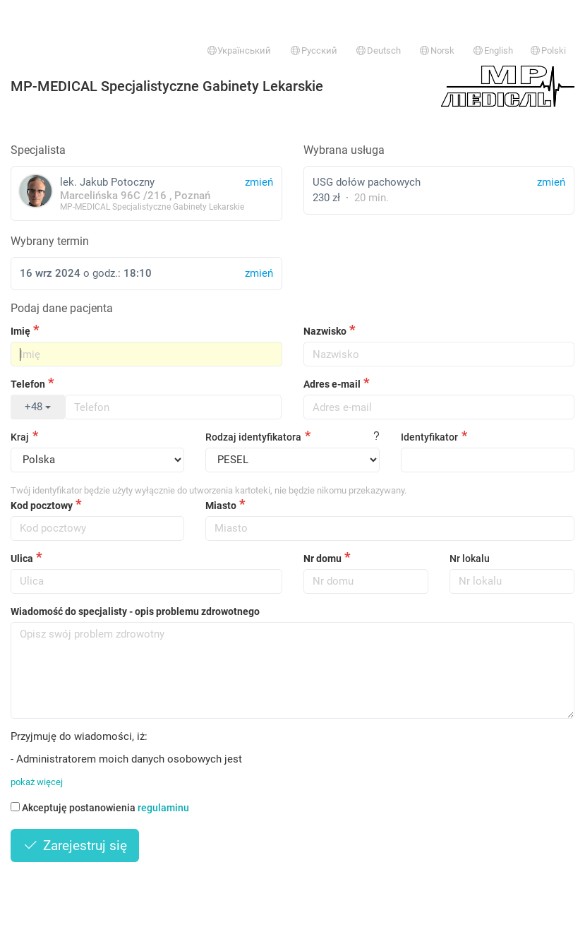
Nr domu (322, 558)
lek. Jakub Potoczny (146, 193)
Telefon (28, 384)
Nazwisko (324, 331)
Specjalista (38, 150)
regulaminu (163, 807)
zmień (551, 182)
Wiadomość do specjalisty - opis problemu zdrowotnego (135, 611)
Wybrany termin (50, 241)
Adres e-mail (332, 384)
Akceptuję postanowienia (100, 807)
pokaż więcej (37, 782)
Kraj (20, 437)
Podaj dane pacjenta (62, 308)
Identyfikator (429, 437)
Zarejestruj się (75, 845)
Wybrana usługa (344, 150)
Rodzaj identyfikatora (253, 437)
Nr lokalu (470, 558)
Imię (20, 331)
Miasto (220, 505)
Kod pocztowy (42, 505)
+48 (38, 406)
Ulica (22, 558)
